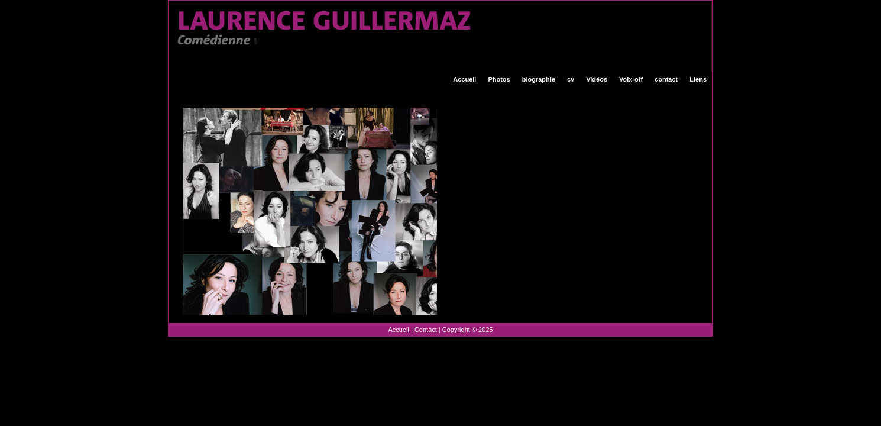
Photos (499, 79)
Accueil (464, 79)
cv (570, 79)
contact (666, 79)
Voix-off (631, 79)
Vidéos (596, 79)
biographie (538, 79)
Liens (698, 79)
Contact (425, 329)
